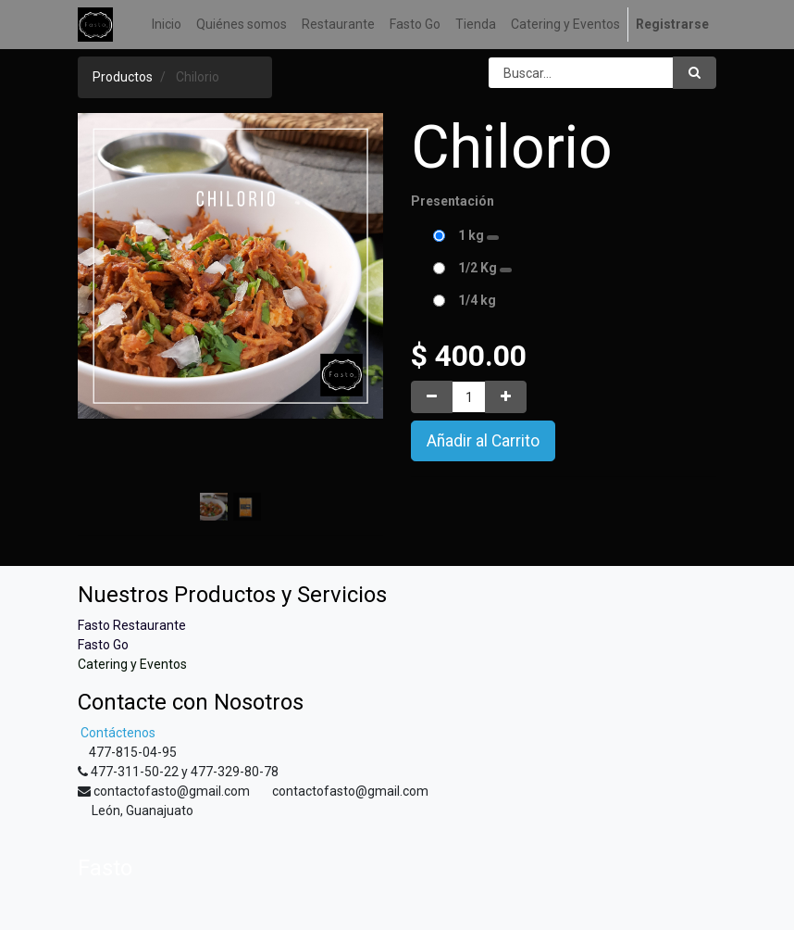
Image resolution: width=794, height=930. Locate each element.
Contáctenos (116, 732)
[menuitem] (166, 24)
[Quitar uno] (432, 397)
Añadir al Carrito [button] (483, 441)
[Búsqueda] (694, 73)
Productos (123, 76)
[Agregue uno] (506, 397)
